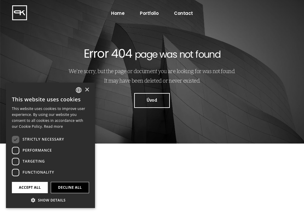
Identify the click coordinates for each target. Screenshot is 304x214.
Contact (183, 13)
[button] (50, 199)
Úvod (152, 100)
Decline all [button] (70, 187)
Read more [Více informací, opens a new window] (53, 126)
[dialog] (50, 145)
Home (117, 13)
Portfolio (149, 13)
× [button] (87, 90)
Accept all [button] (30, 187)
